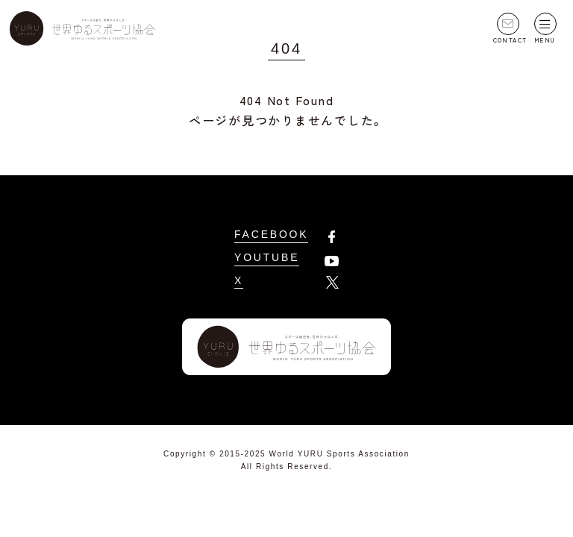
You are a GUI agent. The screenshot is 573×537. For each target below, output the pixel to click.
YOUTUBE (266, 257)
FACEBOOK (271, 234)
